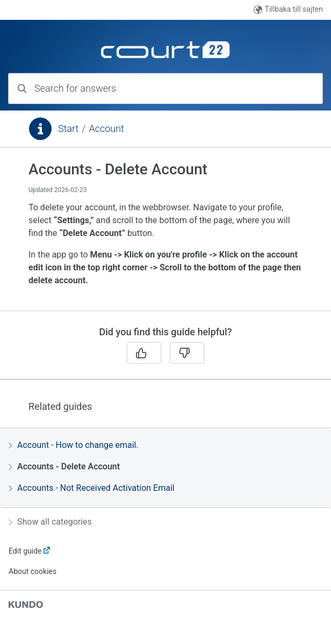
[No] (187, 353)
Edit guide (25, 551)
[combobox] (165, 88)
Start (68, 128)
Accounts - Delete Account (64, 466)
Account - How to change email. (74, 445)
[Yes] (144, 353)
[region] (165, 235)
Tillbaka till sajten (288, 9)
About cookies (32, 571)
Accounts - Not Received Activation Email (92, 488)
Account (106, 128)
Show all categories (50, 522)
